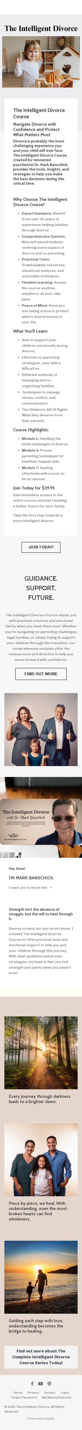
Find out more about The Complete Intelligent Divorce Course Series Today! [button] (41, 1357)
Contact (50, 1392)
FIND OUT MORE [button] (40, 673)
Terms (17, 1392)
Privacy (33, 1392)
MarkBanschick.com (56, 1397)
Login (65, 1392)
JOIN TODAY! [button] (41, 547)
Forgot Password (24, 1397)
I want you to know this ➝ (30, 887)
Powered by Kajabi (41, 1418)
